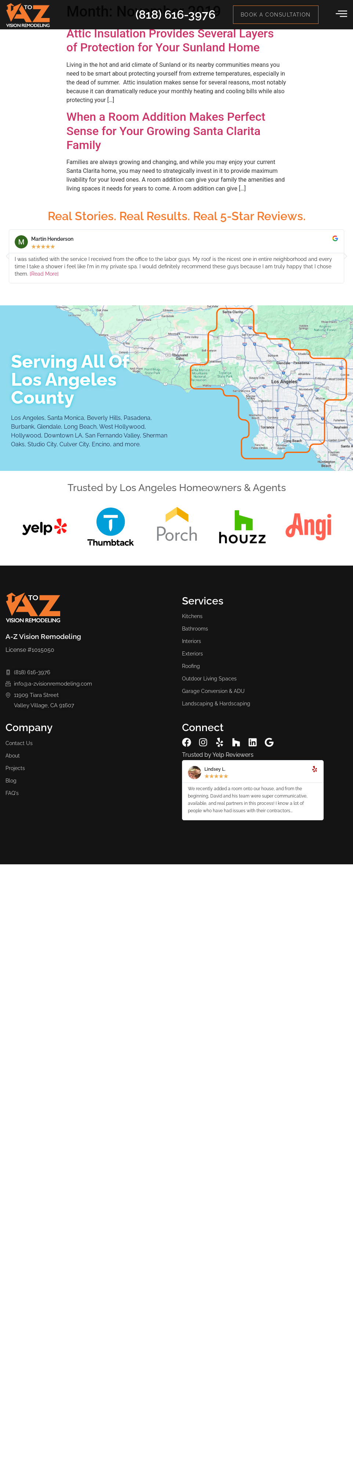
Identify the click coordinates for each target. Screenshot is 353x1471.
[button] (7, 256)
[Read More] (44, 274)
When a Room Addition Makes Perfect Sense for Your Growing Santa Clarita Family (165, 131)
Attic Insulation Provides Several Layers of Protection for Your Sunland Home (170, 40)
